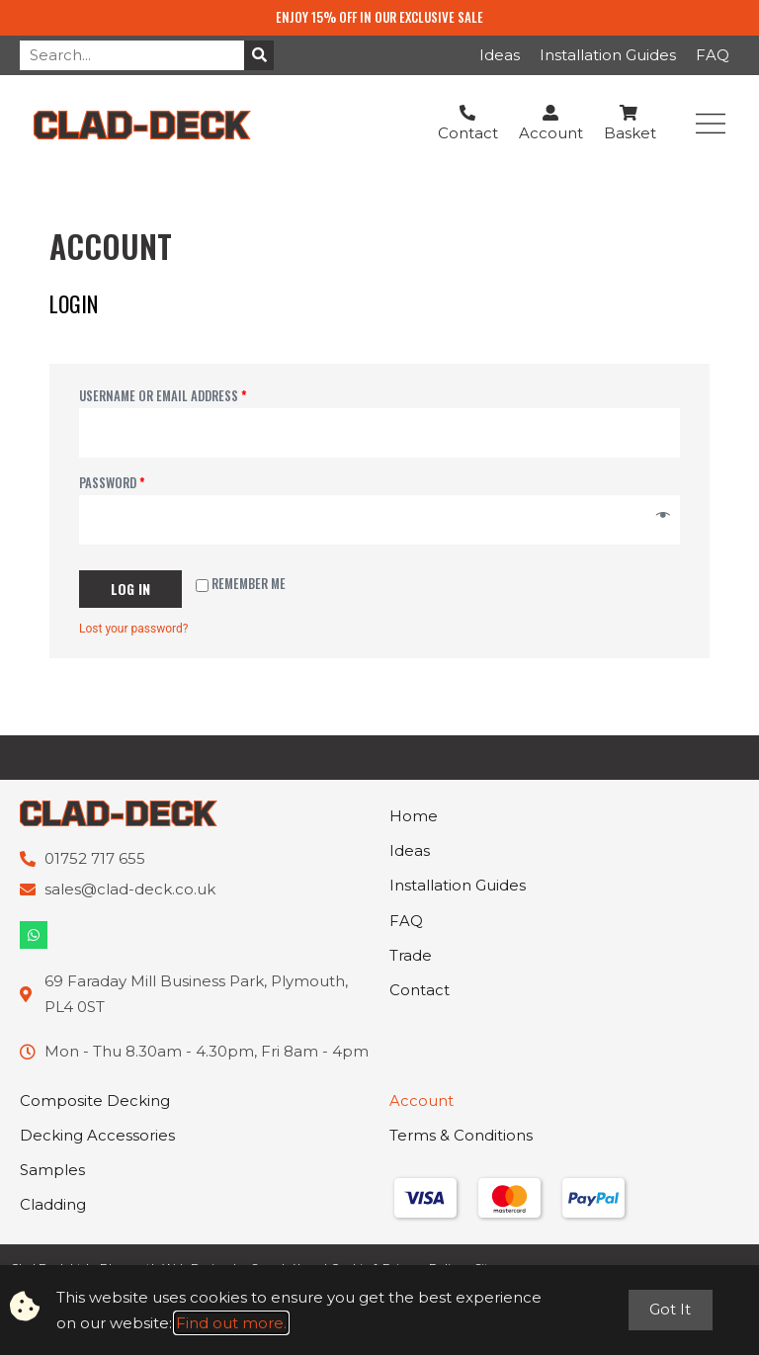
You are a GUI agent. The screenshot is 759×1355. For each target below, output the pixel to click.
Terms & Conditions (461, 1136)
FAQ (712, 54)
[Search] (259, 55)
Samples (52, 1171)
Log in (130, 588)
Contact (419, 992)
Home (413, 816)
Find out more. (231, 1322)
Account (421, 1101)
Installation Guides (608, 54)
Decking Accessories (97, 1136)
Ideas (499, 54)
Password (112, 482)
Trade (410, 957)
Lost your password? (133, 628)
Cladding (53, 1206)
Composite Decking (95, 1101)
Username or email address (163, 395)
